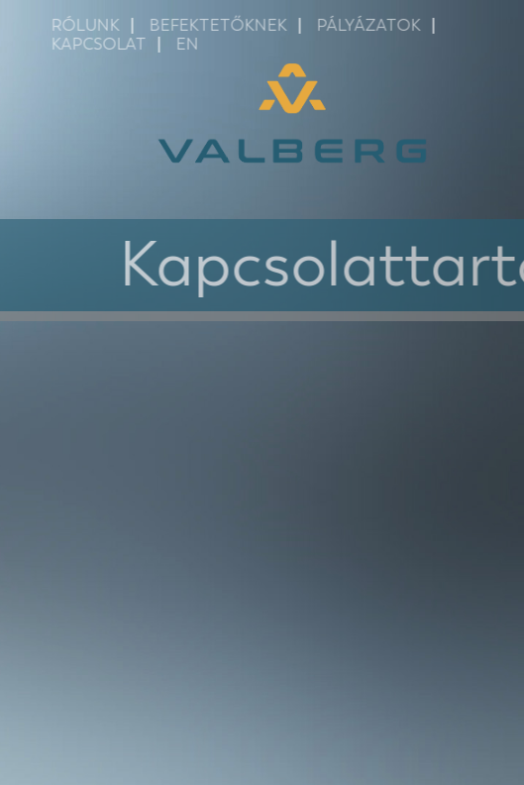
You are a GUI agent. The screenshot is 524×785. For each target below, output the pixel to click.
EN (196, 44)
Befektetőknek (227, 25)
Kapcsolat (108, 44)
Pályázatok (378, 25)
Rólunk (94, 25)
